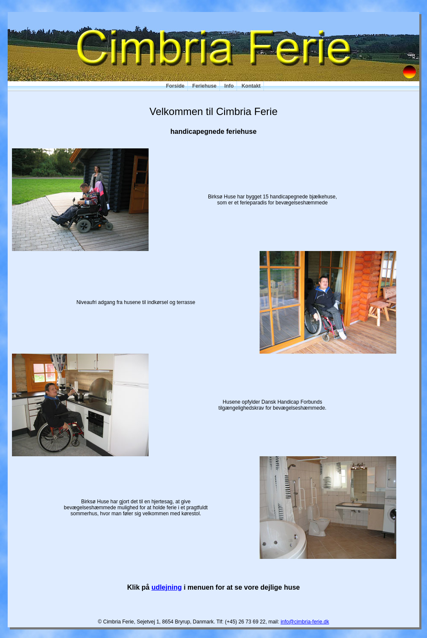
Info (229, 86)
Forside (175, 86)
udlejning (167, 587)
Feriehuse (204, 86)
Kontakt (251, 86)
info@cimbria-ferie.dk (305, 622)
